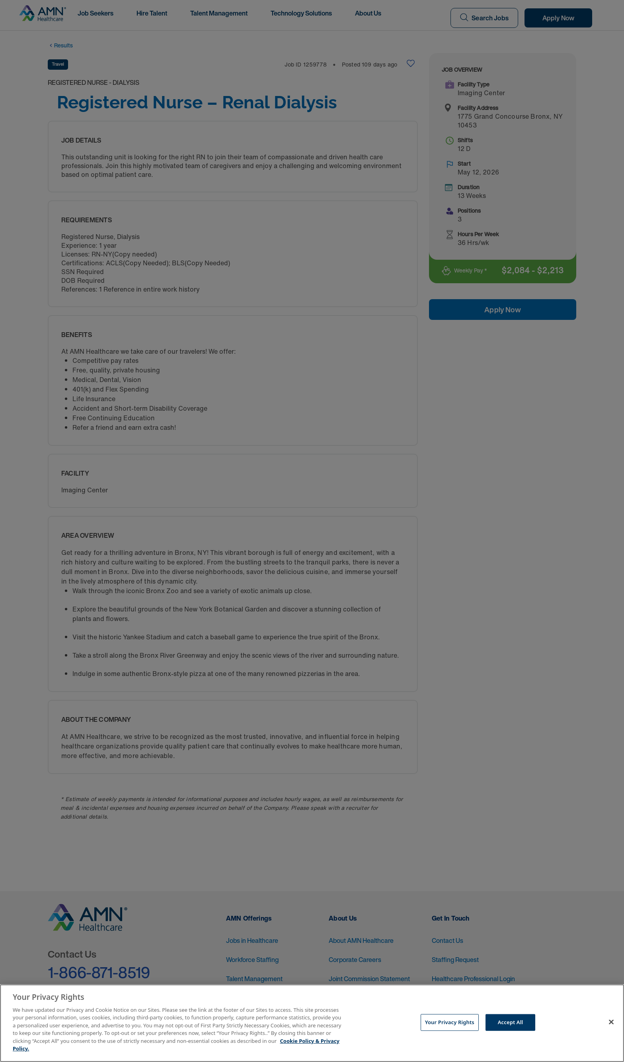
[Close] (611, 1022)
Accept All (510, 1022)
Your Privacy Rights (449, 1022)
